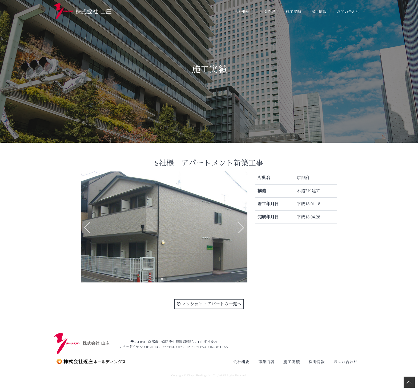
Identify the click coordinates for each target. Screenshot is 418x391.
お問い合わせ (348, 12)
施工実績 (293, 12)
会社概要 (242, 12)
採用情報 (318, 12)
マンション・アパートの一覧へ (209, 304)
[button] (162, 279)
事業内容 (267, 12)
